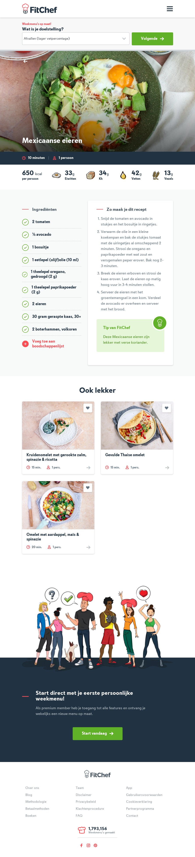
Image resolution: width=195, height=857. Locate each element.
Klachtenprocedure (90, 809)
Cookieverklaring (139, 802)
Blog (28, 795)
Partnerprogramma (140, 809)
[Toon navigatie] (170, 8)
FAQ (79, 816)
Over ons (32, 788)
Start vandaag (97, 734)
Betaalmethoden (37, 809)
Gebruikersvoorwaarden (144, 795)
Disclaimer (83, 795)
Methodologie (35, 802)
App (129, 788)
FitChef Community (39, 9)
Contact (132, 816)
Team (80, 788)
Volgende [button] (152, 39)
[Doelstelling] (76, 38)
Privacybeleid (86, 802)
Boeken (30, 816)
